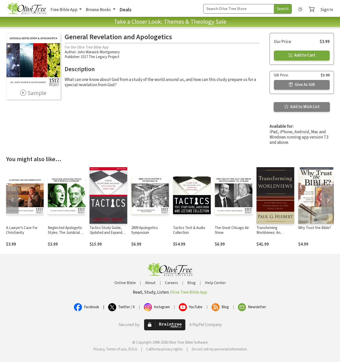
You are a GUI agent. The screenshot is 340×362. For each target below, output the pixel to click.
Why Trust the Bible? (314, 228)
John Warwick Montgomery (98, 52)
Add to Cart (301, 55)
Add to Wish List (302, 107)
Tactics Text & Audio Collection (189, 230)
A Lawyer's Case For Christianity (22, 230)
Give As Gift (302, 85)
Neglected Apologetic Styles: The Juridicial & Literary (65, 232)
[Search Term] (238, 9)
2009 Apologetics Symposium (144, 230)
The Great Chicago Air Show (232, 230)
